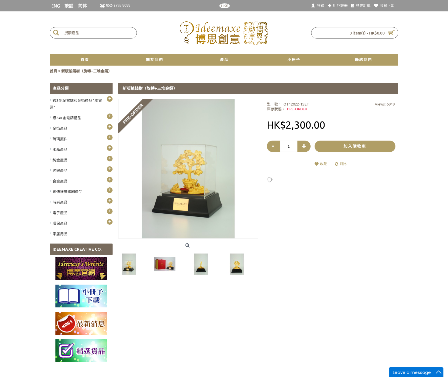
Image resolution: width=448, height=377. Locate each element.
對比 (343, 164)
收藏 (323, 164)
